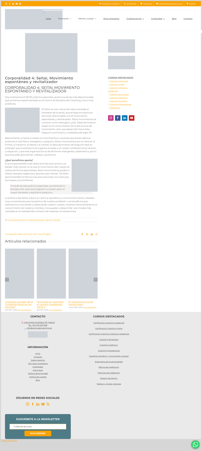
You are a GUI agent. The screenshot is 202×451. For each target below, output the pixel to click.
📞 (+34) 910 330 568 (38, 325)
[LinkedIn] (124, 118)
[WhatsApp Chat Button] (195, 444)
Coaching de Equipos (35, 220)
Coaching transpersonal (120, 104)
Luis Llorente (13, 220)
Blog (38, 380)
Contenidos (38, 367)
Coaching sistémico (119, 98)
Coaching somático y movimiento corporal (109, 356)
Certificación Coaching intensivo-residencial (109, 334)
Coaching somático (118, 101)
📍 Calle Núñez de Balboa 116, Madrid (38, 322)
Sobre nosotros (38, 360)
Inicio (37, 353)
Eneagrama (115, 108)
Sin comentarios (24, 310)
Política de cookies (37, 377)
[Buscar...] (53, 10)
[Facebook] (117, 118)
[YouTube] (131, 118)
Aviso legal (38, 370)
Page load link (9, 440)
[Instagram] (111, 118)
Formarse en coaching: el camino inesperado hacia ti (50, 304)
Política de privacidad (38, 373)
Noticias (56, 220)
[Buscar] (44, 12)
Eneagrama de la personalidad (109, 362)
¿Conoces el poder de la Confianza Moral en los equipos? (19, 304)
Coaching (22, 220)
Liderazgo (48, 220)
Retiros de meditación (109, 367)
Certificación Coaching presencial (108, 323)
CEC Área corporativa (38, 363)
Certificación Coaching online (108, 328)
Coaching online (117, 84)
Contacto (38, 357)
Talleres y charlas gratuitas (109, 384)
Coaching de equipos (119, 94)
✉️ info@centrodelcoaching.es (38, 328)
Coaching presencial (119, 81)
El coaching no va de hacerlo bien (81, 303)
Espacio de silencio (108, 378)
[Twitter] (48, 404)
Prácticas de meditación (109, 373)
